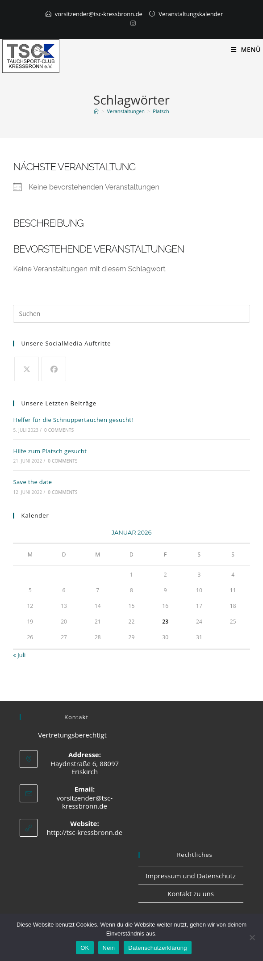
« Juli (19, 655)
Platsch (161, 111)
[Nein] (251, 937)
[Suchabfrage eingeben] (131, 314)
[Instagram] (132, 23)
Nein (109, 947)
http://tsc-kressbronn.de (85, 832)
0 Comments (59, 430)
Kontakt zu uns (190, 893)
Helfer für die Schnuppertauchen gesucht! (73, 420)
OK (84, 947)
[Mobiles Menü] (246, 49)
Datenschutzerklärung (157, 947)
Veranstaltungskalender (191, 14)
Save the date (32, 482)
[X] (26, 369)
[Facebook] (54, 369)
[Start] (96, 111)
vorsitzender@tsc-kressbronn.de (98, 14)
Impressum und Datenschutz (191, 875)
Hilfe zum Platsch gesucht (50, 451)
